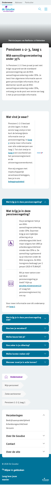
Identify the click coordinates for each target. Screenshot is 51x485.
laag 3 (11, 152)
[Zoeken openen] (40, 9)
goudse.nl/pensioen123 (30, 285)
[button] (7, 2)
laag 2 (12, 306)
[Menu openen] (46, 9)
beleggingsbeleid (16, 181)
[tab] (25, 202)
